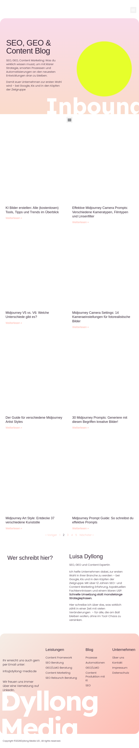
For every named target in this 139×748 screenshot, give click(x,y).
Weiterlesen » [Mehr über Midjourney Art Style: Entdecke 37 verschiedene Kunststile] (14, 528)
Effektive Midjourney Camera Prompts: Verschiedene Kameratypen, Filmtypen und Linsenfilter (100, 212)
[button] (133, 10)
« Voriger (51, 535)
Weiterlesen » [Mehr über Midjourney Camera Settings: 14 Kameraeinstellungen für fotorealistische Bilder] (80, 327)
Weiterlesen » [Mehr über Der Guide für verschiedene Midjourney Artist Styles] (14, 428)
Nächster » (87, 535)
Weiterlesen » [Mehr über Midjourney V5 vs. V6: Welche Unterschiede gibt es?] (14, 323)
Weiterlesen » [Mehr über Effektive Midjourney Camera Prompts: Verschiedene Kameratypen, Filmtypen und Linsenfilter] (80, 222)
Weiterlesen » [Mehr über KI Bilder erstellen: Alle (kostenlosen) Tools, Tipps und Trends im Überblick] (14, 218)
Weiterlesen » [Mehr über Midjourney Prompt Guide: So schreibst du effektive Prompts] (80, 528)
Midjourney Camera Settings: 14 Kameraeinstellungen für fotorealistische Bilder (101, 317)
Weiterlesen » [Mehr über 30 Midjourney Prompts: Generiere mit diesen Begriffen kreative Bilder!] (80, 428)
